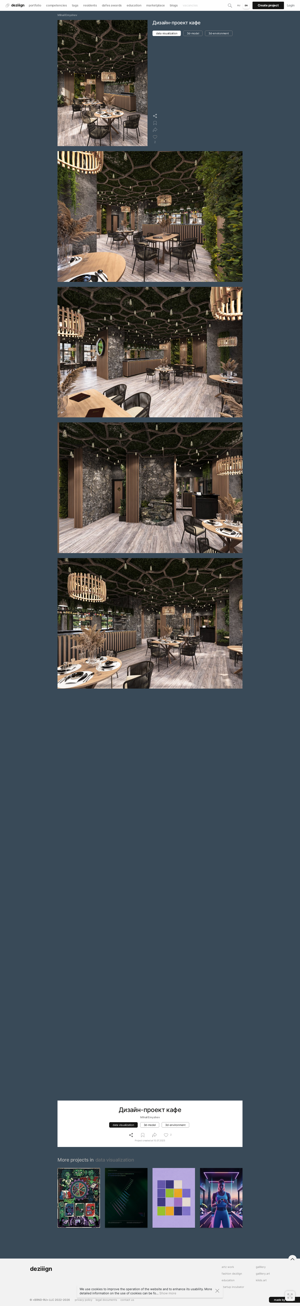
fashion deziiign (232, 1273)
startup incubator (233, 1287)
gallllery (261, 1267)
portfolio (35, 5)
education (134, 5)
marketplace (155, 5)
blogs (174, 5)
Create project (268, 5)
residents (90, 5)
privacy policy (83, 1299)
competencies (56, 5)
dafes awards (112, 5)
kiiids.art (261, 1280)
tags (75, 5)
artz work (228, 1267)
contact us (127, 1299)
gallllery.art (263, 1273)
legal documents (106, 1299)
